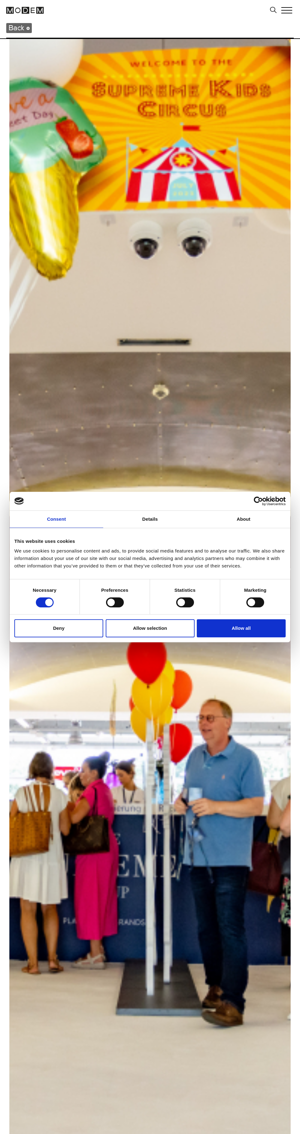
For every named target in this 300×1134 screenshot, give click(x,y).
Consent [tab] (56, 519)
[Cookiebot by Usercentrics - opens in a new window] (258, 501)
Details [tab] (150, 519)
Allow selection (150, 628)
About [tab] (243, 519)
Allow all (241, 628)
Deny (59, 628)
